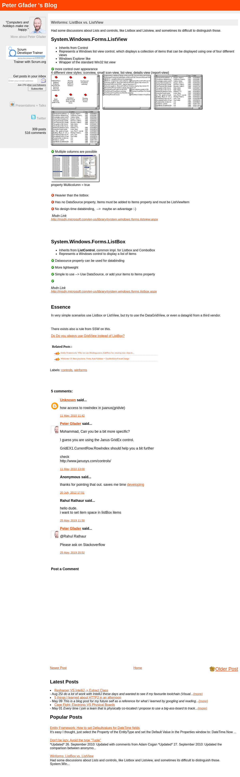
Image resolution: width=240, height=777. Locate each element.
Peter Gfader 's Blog (29, 5)
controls (66, 370)
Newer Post (58, 668)
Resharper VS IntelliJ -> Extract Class (81, 690)
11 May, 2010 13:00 (72, 469)
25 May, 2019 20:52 (72, 552)
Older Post (226, 669)
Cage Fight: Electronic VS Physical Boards (84, 704)
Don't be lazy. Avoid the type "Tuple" (75, 740)
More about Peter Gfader (28, 36)
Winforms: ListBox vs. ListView (77, 22)
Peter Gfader (70, 424)
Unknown (68, 400)
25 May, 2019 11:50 (72, 520)
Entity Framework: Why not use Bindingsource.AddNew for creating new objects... (97, 353)
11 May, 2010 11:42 (72, 415)
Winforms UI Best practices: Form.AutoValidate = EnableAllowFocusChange (95, 358)
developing (135, 485)
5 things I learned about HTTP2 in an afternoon (87, 697)
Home (137, 668)
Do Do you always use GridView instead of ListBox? (88, 335)
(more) (198, 694)
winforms (80, 370)
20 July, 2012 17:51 (72, 492)
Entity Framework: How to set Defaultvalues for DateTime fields (95, 728)
